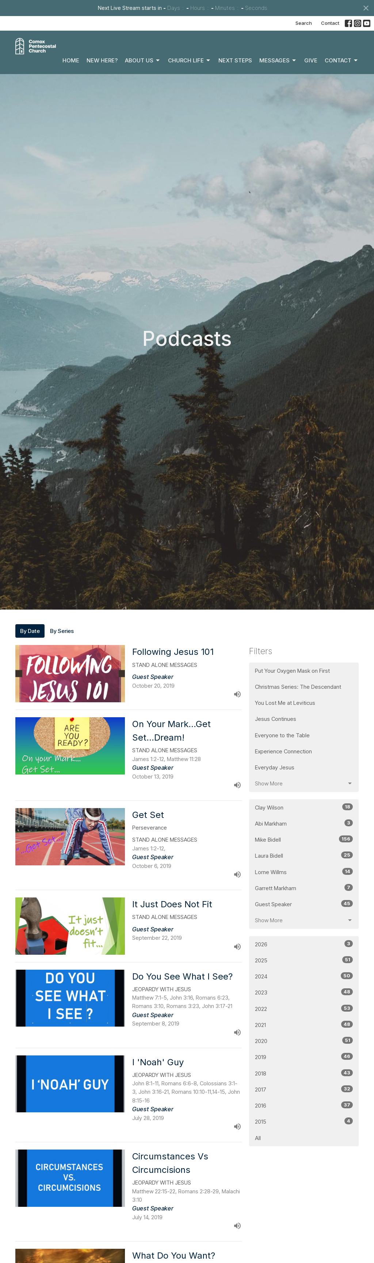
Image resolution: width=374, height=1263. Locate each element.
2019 (304, 1057)
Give (310, 60)
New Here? (102, 60)
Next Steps (235, 60)
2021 (304, 1024)
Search (303, 23)
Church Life (189, 60)
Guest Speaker (304, 904)
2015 (304, 1121)
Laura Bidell (304, 855)
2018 (304, 1073)
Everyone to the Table (282, 735)
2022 (304, 1008)
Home (70, 60)
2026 (304, 944)
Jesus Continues (275, 718)
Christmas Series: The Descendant (298, 686)
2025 (304, 960)
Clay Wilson (304, 807)
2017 (304, 1089)
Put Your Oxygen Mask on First (292, 670)
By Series (62, 630)
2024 (304, 976)
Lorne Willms (304, 872)
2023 (304, 992)
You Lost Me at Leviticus (285, 702)
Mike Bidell (304, 839)
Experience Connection (283, 751)
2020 (304, 1040)
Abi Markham (304, 823)
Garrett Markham (304, 888)
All (258, 1138)
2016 (304, 1105)
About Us (143, 60)
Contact (330, 23)
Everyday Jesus (274, 767)
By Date (30, 630)
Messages (278, 60)
